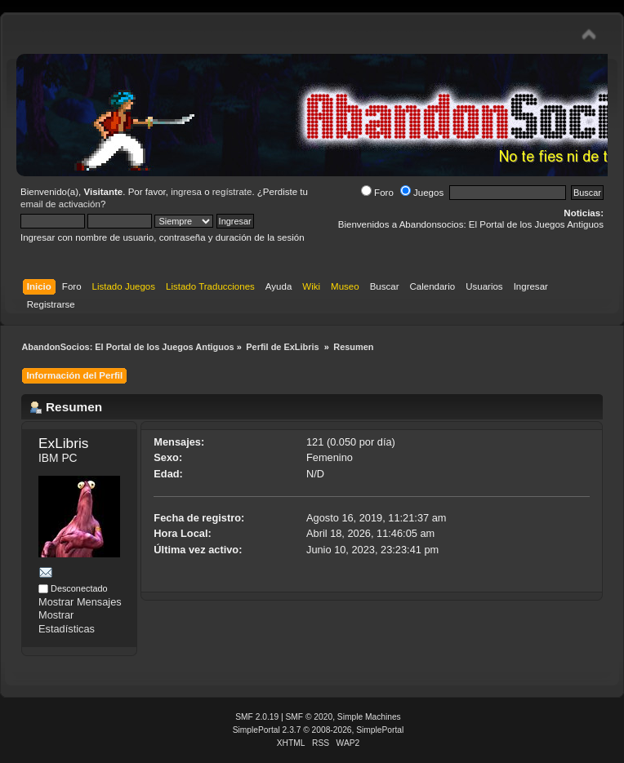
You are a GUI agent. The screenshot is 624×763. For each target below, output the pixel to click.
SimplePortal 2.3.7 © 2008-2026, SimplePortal (318, 729)
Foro (377, 192)
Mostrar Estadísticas (66, 622)
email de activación (60, 204)
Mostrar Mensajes (80, 602)
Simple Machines (369, 716)
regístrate (232, 192)
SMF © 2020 (309, 716)
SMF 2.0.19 (257, 716)
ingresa (186, 192)
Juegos (421, 192)
